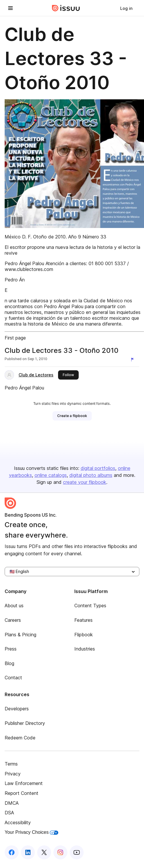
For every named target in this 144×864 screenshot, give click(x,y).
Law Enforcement (24, 783)
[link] (126, 8)
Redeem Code (20, 738)
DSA (9, 812)
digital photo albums (90, 475)
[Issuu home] (66, 8)
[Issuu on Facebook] (12, 852)
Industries (84, 649)
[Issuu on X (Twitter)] (44, 852)
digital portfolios (98, 468)
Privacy (13, 774)
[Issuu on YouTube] (77, 852)
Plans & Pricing (20, 634)
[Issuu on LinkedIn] (28, 852)
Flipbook (83, 634)
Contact (13, 677)
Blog (9, 663)
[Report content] (133, 359)
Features (83, 620)
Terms (11, 764)
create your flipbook (84, 482)
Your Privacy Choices (31, 832)
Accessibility (18, 822)
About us (14, 605)
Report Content (21, 793)
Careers (13, 620)
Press (11, 649)
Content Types (90, 605)
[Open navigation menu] (10, 8)
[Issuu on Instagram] (60, 852)
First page (15, 338)
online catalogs (51, 475)
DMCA (12, 803)
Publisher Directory (25, 723)
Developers (17, 709)
